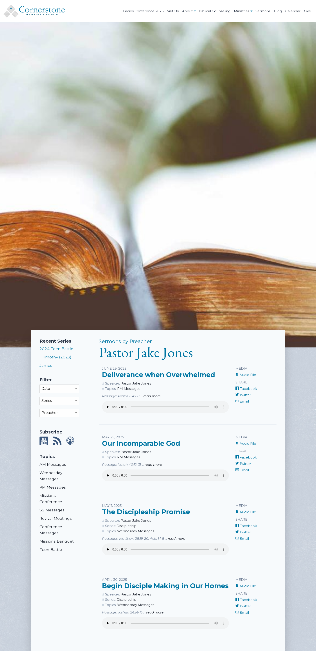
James (46, 365)
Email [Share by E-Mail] (242, 401)
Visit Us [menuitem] (173, 11)
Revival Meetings (56, 518)
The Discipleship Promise (146, 512)
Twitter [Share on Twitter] (243, 395)
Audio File (245, 375)
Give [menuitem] (307, 11)
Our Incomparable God (141, 443)
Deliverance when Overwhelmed (158, 375)
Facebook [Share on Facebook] (246, 389)
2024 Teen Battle (56, 348)
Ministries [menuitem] (241, 11)
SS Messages (52, 510)
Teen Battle (51, 549)
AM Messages (53, 464)
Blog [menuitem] (278, 11)
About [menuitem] (187, 11)
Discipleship (126, 526)
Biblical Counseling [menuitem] (214, 11)
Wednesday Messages (135, 531)
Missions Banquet (57, 541)
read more (152, 396)
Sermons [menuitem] (262, 11)
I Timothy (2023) (55, 357)
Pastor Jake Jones (136, 383)
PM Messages (53, 487)
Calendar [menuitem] (292, 11)
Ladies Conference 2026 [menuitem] (143, 11)
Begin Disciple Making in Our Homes (165, 586)
